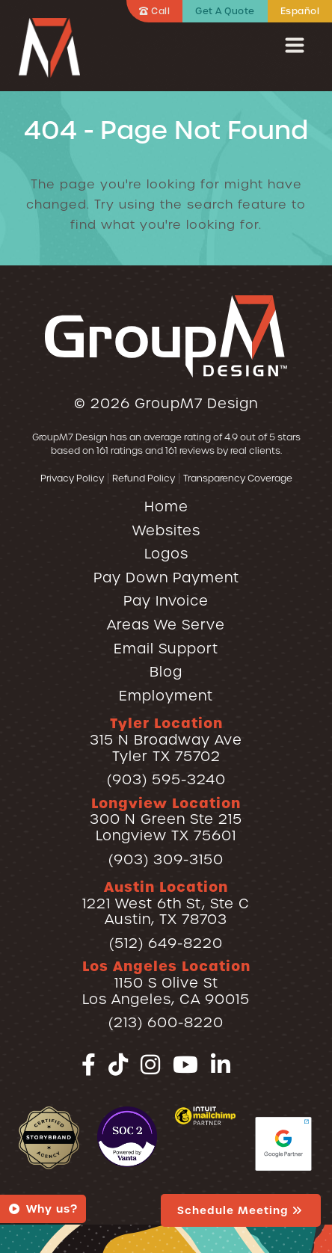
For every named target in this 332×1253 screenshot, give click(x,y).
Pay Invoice (166, 600)
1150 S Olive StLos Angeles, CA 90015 (166, 982)
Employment (166, 695)
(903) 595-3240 (166, 779)
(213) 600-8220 (166, 1022)
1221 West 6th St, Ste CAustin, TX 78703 (166, 903)
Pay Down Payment (166, 577)
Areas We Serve (166, 624)
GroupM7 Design (196, 403)
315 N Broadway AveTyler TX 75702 (166, 739)
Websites (166, 530)
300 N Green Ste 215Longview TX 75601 (166, 819)
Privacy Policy (72, 478)
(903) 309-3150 (166, 859)
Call (154, 11)
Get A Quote (225, 11)
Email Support (166, 648)
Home (166, 506)
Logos (166, 553)
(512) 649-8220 (166, 943)
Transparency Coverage (237, 478)
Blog (166, 671)
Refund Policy (143, 478)
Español (300, 11)
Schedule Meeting (240, 1210)
